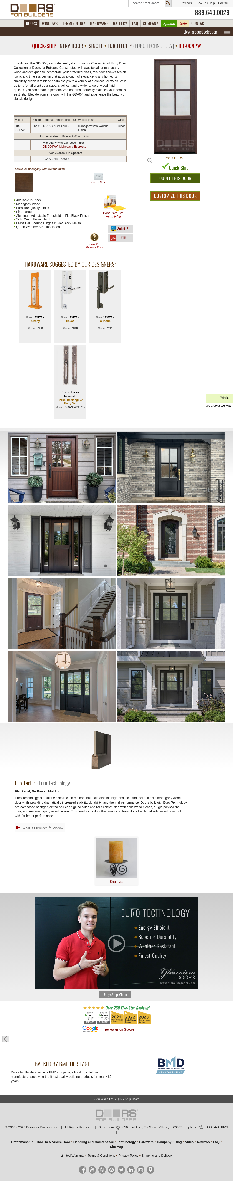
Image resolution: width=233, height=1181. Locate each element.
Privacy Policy (128, 1155)
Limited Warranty (72, 1155)
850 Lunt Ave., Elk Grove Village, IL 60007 (152, 1127)
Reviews (186, 3)
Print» (219, 399)
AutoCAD (123, 228)
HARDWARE (99, 23)
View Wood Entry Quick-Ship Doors (116, 1099)
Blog (178, 1142)
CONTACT (198, 23)
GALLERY (120, 23)
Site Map (116, 1147)
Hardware (146, 1142)
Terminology (126, 1142)
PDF (123, 238)
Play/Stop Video (115, 994)
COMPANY (150, 23)
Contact (223, 3)
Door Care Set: (115, 207)
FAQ (135, 23)
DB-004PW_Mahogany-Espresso (64, 146)
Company (164, 1142)
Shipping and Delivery (157, 1155)
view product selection (200, 32)
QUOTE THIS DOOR (175, 178)
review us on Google (119, 1029)
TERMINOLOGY (74, 23)
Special (169, 23)
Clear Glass (116, 861)
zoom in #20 (175, 158)
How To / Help (205, 3)
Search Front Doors (150, 3)
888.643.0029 (212, 12)
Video (189, 1142)
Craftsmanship (22, 1142)
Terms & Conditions (101, 1155)
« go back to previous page (5, 1039)
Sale (183, 23)
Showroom (106, 1127)
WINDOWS (50, 23)
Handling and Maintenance (93, 1142)
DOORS (31, 23)
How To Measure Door (53, 1142)
